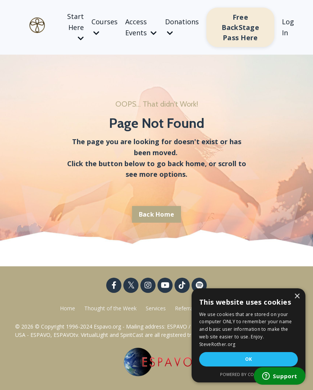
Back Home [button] (156, 214)
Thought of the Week (111, 308)
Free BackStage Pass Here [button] (240, 27)
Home (67, 308)
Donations (182, 26)
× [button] (297, 296)
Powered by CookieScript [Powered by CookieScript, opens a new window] (248, 374)
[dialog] (248, 335)
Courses (104, 26)
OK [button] (248, 359)
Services (156, 308)
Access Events (141, 27)
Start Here (75, 27)
